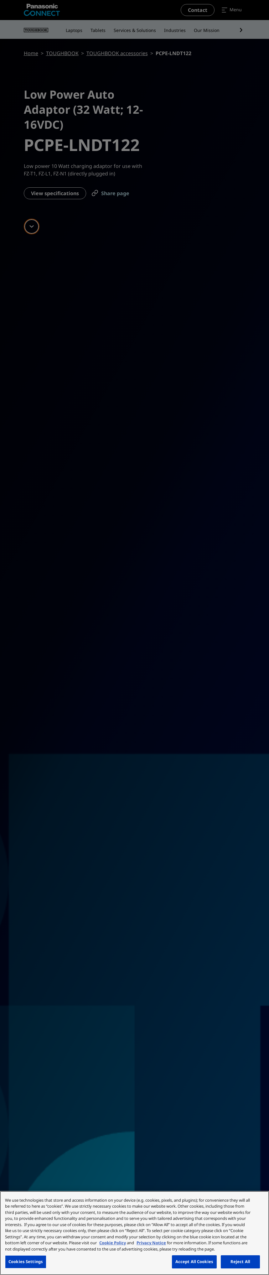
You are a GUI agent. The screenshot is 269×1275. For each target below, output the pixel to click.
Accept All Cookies (194, 1261)
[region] (134, 1233)
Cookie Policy (112, 1243)
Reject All (240, 1261)
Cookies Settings (25, 1261)
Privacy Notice (151, 1243)
